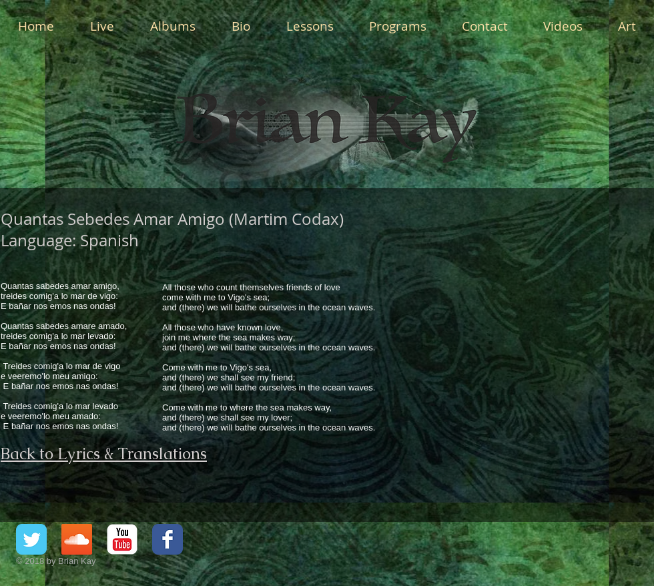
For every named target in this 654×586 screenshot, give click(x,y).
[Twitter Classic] (31, 539)
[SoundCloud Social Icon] (76, 539)
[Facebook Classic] (167, 539)
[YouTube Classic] (122, 539)
